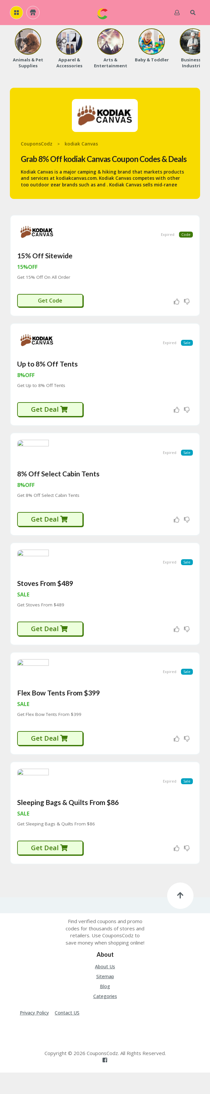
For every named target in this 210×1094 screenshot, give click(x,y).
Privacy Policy (34, 1034)
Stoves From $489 (45, 597)
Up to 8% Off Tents (47, 371)
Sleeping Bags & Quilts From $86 (68, 824)
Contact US (67, 1034)
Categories (105, 1017)
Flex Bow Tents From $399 (58, 710)
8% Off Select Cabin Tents (58, 484)
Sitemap (105, 998)
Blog (105, 1008)
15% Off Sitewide (45, 259)
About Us (105, 988)
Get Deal (49, 416)
